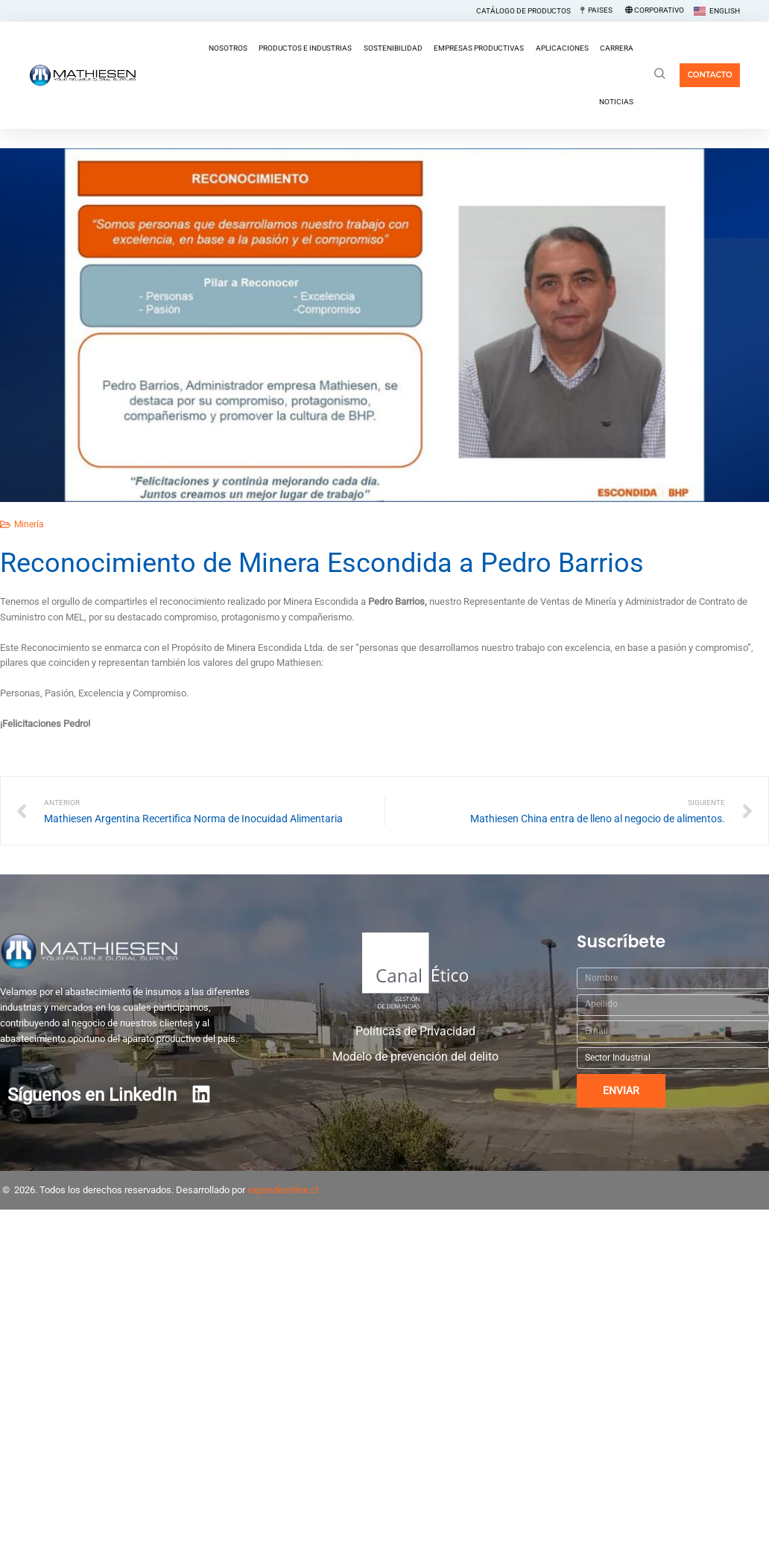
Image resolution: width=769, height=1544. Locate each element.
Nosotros (228, 48)
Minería (29, 524)
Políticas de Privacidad (415, 1031)
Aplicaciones (562, 48)
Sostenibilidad (393, 48)
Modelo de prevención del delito (415, 1057)
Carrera (616, 48)
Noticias (616, 102)
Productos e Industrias (305, 48)
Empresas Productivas (479, 48)
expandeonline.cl (282, 1189)
